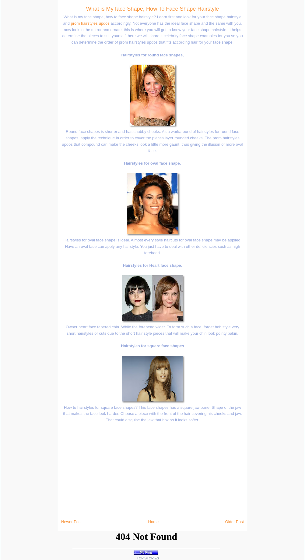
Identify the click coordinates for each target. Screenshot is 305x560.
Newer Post (71, 521)
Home (153, 521)
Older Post (234, 521)
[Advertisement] (67, 91)
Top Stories (148, 558)
